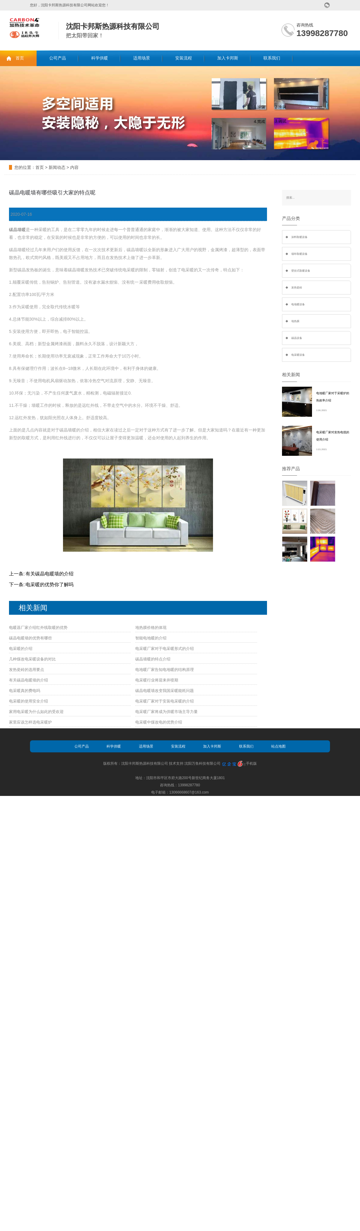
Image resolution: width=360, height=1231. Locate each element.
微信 (327, 5)
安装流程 (183, 58)
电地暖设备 (298, 304)
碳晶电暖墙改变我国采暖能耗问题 (164, 690)
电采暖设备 (298, 354)
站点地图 (278, 746)
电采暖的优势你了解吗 (50, 584)
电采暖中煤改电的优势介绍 (158, 722)
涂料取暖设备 (299, 237)
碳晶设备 (296, 338)
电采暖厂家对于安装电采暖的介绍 (164, 701)
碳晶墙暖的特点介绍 (152, 659)
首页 (20, 58)
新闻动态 (57, 167)
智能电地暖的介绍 (150, 638)
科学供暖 (99, 58)
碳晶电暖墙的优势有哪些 (30, 638)
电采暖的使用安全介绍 (28, 701)
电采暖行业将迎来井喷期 (156, 680)
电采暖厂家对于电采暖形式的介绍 (164, 648)
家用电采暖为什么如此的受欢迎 (36, 711)
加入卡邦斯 (227, 58)
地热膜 (295, 321)
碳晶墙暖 (17, 229)
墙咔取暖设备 (299, 253)
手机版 (251, 763)
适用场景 (141, 58)
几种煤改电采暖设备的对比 (32, 659)
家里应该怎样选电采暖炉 (30, 722)
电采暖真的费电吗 (24, 690)
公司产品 (57, 58)
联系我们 (271, 58)
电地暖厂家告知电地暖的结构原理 (164, 669)
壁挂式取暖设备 (300, 270)
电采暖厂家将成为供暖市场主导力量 (166, 711)
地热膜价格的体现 (150, 627)
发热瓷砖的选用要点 (26, 669)
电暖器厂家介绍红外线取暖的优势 (38, 627)
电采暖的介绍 (20, 648)
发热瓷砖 (296, 287)
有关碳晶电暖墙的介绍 (50, 573)
